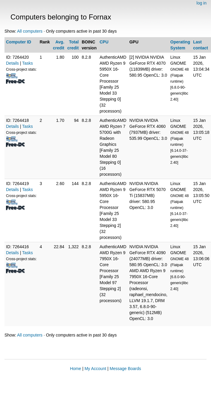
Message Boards (125, 368)
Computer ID (18, 42)
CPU (104, 42)
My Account (95, 368)
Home (75, 368)
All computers (29, 31)
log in (202, 3)
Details (12, 63)
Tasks (27, 63)
